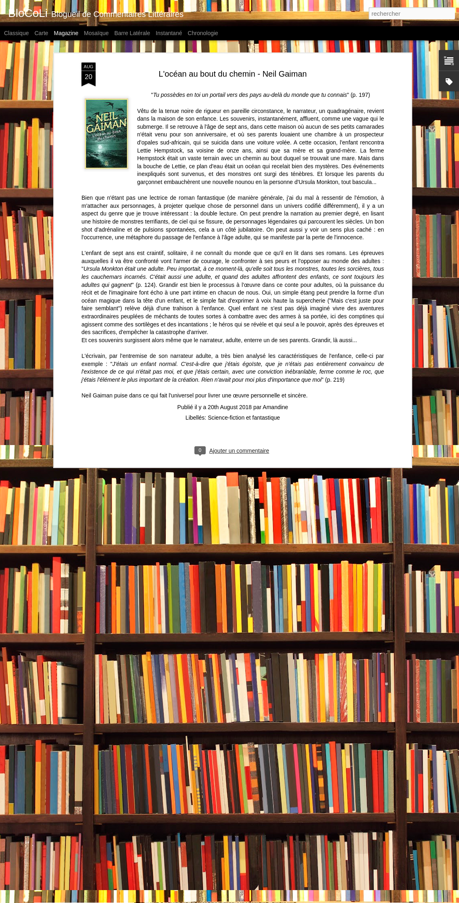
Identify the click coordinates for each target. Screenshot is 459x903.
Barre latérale (132, 33)
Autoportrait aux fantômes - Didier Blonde (207, 802)
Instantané (169, 33)
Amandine (275, 311)
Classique (16, 33)
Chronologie (203, 33)
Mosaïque (96, 33)
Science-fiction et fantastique (244, 321)
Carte (41, 33)
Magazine (66, 33)
